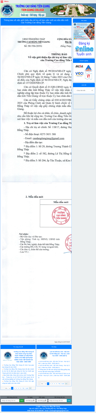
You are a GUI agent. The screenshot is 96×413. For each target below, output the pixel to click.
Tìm (21, 400)
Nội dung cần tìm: (12, 397)
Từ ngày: (30, 397)
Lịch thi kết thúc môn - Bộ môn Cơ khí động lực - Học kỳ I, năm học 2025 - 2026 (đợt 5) (60, 353)
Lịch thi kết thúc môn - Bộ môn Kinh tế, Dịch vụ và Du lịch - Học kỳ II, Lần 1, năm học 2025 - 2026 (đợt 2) (54, 375)
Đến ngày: (42, 397)
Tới (23, 388)
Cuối (27, 388)
